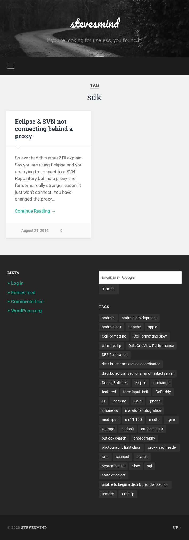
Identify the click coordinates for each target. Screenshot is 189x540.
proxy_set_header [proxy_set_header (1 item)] (162, 447)
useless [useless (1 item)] (108, 494)
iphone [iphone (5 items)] (154, 401)
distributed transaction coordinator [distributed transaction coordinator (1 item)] (131, 364)
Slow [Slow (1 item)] (136, 466)
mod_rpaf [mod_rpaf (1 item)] (110, 419)
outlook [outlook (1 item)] (127, 429)
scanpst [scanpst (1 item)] (122, 457)
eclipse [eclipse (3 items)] (140, 383)
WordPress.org (26, 310)
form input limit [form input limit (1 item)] (135, 392)
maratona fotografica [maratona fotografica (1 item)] (143, 410)
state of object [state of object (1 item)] (114, 475)
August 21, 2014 (35, 230)
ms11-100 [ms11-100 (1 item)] (133, 419)
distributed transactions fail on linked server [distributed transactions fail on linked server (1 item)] (138, 373)
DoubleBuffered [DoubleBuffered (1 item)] (115, 383)
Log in (17, 283)
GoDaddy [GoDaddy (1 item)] (163, 392)
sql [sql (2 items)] (149, 466)
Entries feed (23, 292)
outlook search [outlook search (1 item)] (114, 438)
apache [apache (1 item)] (134, 327)
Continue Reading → (35, 211)
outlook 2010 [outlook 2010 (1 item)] (152, 429)
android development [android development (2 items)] (139, 318)
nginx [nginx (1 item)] (171, 419)
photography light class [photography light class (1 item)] (121, 447)
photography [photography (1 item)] (144, 438)
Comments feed (27, 301)
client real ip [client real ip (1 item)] (111, 345)
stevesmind (94, 22)
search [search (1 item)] (142, 457)
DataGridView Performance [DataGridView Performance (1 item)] (151, 345)
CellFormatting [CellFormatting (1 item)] (114, 336)
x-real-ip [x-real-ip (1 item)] (127, 494)
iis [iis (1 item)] (103, 401)
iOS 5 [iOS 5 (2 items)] (138, 401)
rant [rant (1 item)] (105, 457)
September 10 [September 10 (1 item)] (113, 466)
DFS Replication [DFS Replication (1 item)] (115, 355)
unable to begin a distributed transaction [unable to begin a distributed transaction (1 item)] (135, 484)
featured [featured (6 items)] (109, 392)
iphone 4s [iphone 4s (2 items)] (110, 410)
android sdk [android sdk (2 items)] (111, 327)
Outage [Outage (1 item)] (108, 429)
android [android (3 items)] (108, 318)
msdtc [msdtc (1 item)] (154, 419)
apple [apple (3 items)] (152, 327)
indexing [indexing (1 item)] (119, 401)
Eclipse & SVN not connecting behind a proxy (44, 128)
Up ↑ (177, 527)
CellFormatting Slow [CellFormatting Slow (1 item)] (150, 336)
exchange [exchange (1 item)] (161, 383)
